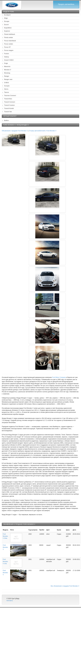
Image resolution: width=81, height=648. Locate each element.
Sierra (6, 89)
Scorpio (7, 86)
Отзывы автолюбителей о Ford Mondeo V (42, 131)
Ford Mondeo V (5, 547)
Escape (6, 21)
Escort (6, 24)
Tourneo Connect (10, 95)
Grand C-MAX (9, 60)
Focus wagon (8, 50)
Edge (6, 18)
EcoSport (7, 15)
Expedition (7, 28)
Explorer (7, 31)
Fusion (6, 53)
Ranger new (8, 79)
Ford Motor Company (59, 377)
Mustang (7, 73)
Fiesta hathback (9, 34)
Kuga (6, 63)
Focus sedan (8, 44)
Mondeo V (7, 70)
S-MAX (6, 82)
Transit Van (8, 111)
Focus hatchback (10, 41)
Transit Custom (9, 105)
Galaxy (6, 57)
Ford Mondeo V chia (5, 561)
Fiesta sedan (8, 37)
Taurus (6, 92)
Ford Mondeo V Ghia (5, 536)
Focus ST (7, 47)
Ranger (6, 76)
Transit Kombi (9, 108)
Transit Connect (9, 102)
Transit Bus (8, 99)
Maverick (7, 66)
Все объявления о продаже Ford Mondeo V (65, 586)
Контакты (10, 600)
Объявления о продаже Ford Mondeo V (15, 131)
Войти (6, 120)
